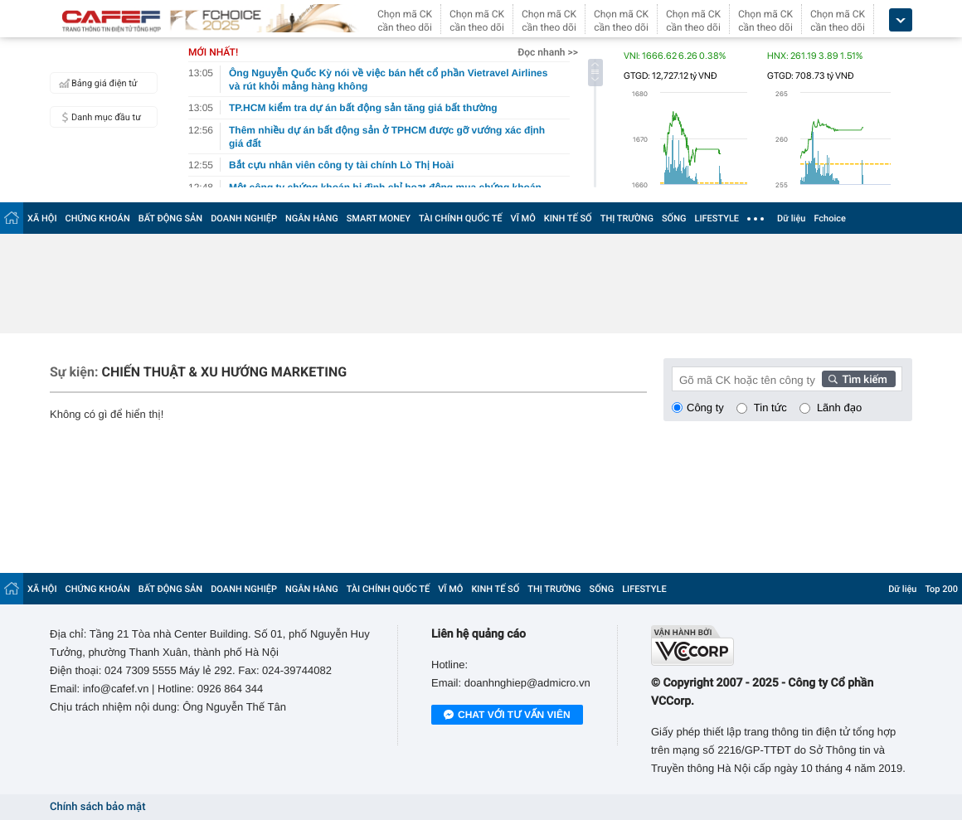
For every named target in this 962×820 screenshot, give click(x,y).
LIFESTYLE (716, 218)
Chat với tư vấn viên (507, 715)
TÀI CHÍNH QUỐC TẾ (461, 218)
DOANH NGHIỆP (244, 218)
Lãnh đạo (839, 407)
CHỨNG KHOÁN (98, 218)
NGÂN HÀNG (311, 218)
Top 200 (941, 589)
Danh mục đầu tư (98, 117)
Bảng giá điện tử (96, 83)
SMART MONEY (379, 218)
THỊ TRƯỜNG (626, 218)
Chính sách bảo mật (97, 807)
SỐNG (674, 218)
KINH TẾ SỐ (568, 218)
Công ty (705, 407)
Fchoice (830, 218)
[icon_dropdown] (900, 20)
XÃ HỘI (42, 218)
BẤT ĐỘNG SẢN (170, 218)
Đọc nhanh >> (547, 52)
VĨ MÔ (523, 218)
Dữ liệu (791, 218)
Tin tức (770, 407)
